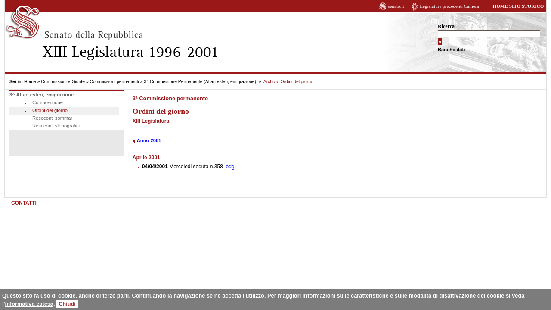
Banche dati (451, 49)
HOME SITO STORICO (518, 6)
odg (230, 167)
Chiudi (67, 304)
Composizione (47, 102)
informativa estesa (29, 304)
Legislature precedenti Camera (449, 6)
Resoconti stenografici (56, 125)
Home (30, 81)
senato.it (396, 6)
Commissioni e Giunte (63, 81)
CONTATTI (24, 203)
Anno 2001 (149, 140)
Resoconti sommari (53, 118)
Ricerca (446, 26)
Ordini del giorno (50, 110)
